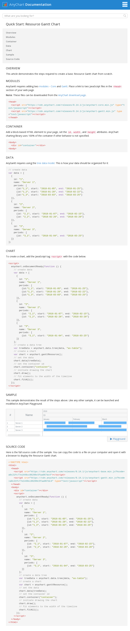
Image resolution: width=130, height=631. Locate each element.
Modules (10, 37)
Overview (11, 32)
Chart (9, 50)
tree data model (46, 163)
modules (44, 86)
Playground (117, 438)
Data (8, 45)
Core (53, 86)
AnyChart (16, 4)
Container (11, 41)
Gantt (64, 86)
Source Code (13, 59)
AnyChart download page (72, 95)
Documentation (38, 4)
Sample (10, 54)
